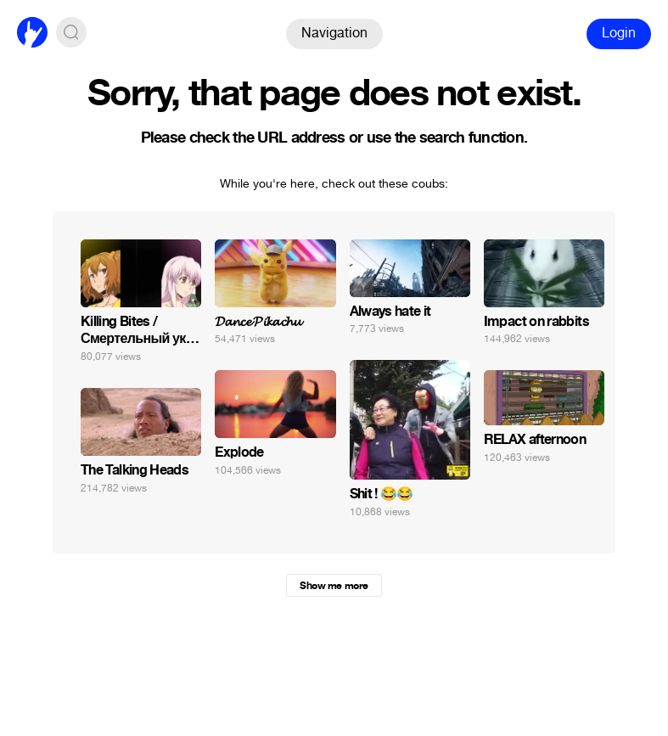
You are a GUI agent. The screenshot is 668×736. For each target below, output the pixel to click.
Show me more (334, 586)
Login (619, 33)
